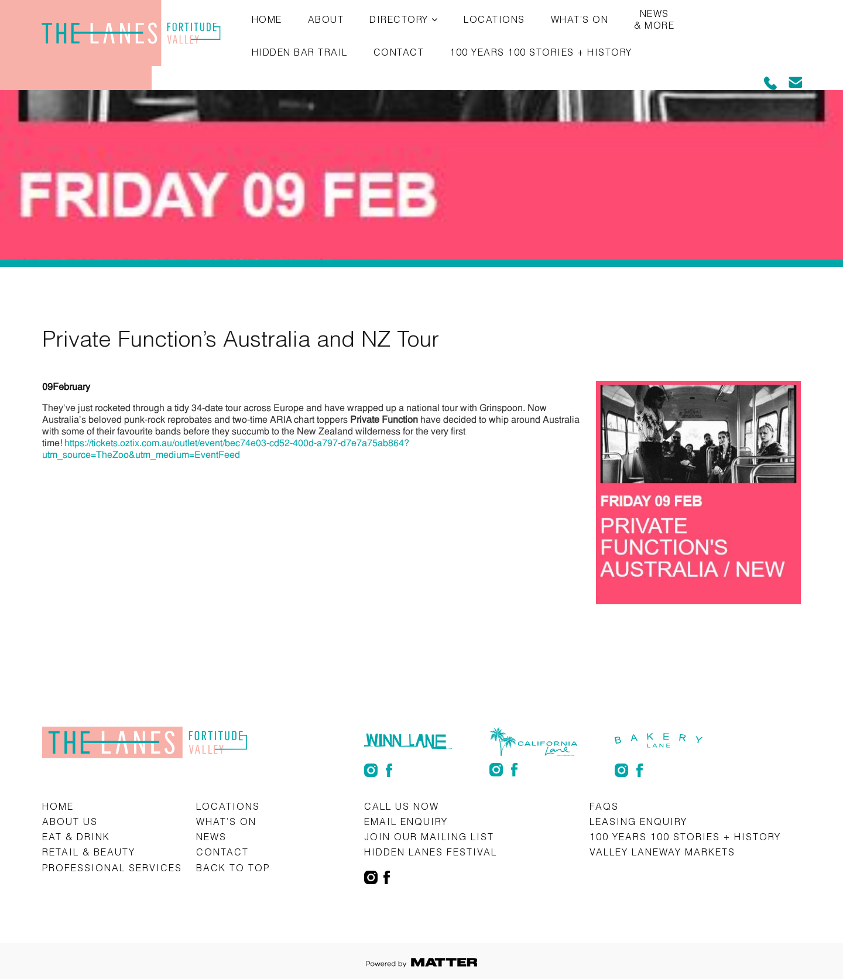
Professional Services (112, 867)
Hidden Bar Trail (300, 51)
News (211, 836)
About (326, 19)
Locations (494, 19)
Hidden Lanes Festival (430, 851)
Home (267, 19)
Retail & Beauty (88, 851)
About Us (70, 821)
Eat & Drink (76, 836)
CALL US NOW (401, 806)
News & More (654, 19)
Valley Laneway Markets (662, 851)
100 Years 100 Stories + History (541, 51)
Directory (399, 19)
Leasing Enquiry (638, 821)
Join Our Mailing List (429, 836)
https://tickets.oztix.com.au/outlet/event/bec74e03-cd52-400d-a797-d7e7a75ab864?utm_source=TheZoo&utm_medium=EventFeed (225, 448)
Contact (398, 51)
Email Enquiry (406, 821)
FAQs (604, 806)
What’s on (580, 19)
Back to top (233, 867)
